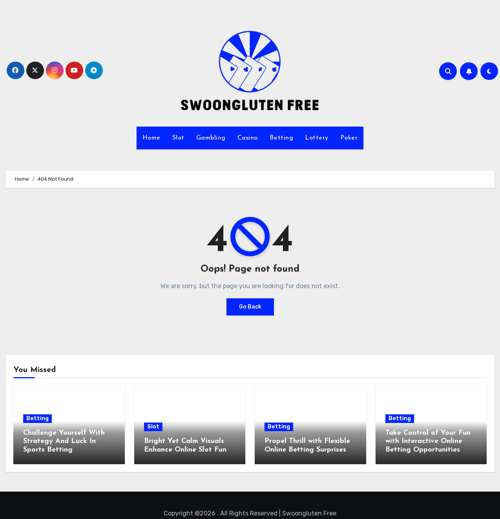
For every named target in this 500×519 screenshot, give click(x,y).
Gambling (211, 138)
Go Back (250, 306)
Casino (247, 138)
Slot (178, 138)
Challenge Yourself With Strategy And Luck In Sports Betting (64, 441)
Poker (349, 138)
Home (151, 138)
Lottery (316, 138)
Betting (282, 138)
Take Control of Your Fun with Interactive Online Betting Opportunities (428, 441)
